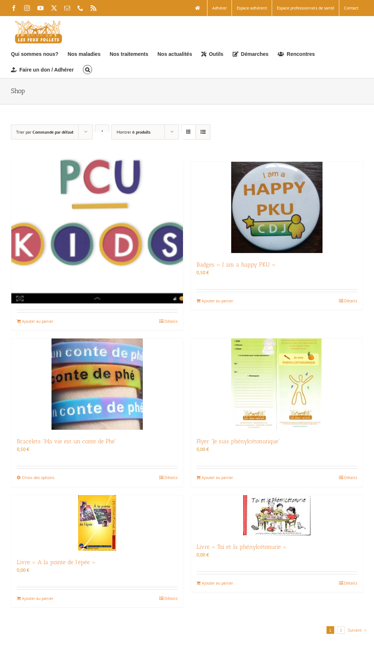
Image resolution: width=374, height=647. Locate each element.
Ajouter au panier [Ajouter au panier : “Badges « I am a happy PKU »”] (217, 300)
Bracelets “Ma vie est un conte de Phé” (67, 441)
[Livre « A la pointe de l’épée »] (97, 523)
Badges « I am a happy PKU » (236, 264)
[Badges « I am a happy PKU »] (277, 207)
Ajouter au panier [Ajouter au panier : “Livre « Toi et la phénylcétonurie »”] (217, 583)
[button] (87, 69)
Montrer (133, 132)
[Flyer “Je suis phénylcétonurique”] (277, 384)
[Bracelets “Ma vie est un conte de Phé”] (97, 384)
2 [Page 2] (341, 630)
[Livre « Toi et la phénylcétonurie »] (277, 515)
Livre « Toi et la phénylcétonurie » (241, 546)
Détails (171, 321)
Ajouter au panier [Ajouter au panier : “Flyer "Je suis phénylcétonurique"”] (217, 477)
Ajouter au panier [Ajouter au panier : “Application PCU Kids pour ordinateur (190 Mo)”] (37, 321)
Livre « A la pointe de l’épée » (56, 562)
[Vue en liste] (203, 132)
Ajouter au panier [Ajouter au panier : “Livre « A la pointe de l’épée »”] (37, 598)
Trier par (44, 132)
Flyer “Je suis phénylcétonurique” (238, 441)
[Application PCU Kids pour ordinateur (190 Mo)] (97, 217)
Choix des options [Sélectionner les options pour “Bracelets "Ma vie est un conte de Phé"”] (38, 477)
